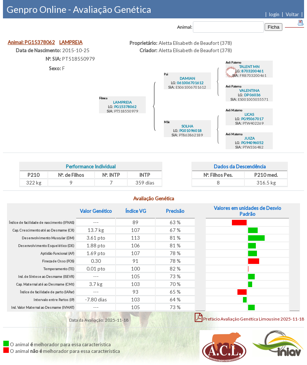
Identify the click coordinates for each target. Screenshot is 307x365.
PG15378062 (125, 106)
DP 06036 (252, 95)
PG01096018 (190, 130)
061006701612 (190, 82)
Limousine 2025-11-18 (249, 317)
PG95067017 (252, 119)
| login (273, 14)
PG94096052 (252, 142)
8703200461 (252, 71)
